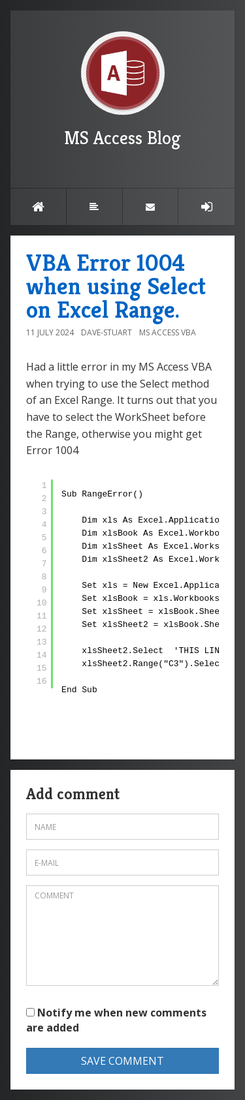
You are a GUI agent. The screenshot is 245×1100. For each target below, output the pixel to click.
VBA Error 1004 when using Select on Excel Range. (116, 286)
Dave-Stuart (106, 332)
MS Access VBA (167, 332)
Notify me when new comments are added (116, 1020)
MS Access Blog (122, 90)
